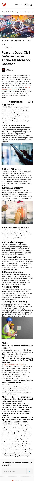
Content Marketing (25, 12)
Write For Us (18, 5)
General (4, 12)
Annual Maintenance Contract (16, 88)
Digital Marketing (13, 12)
